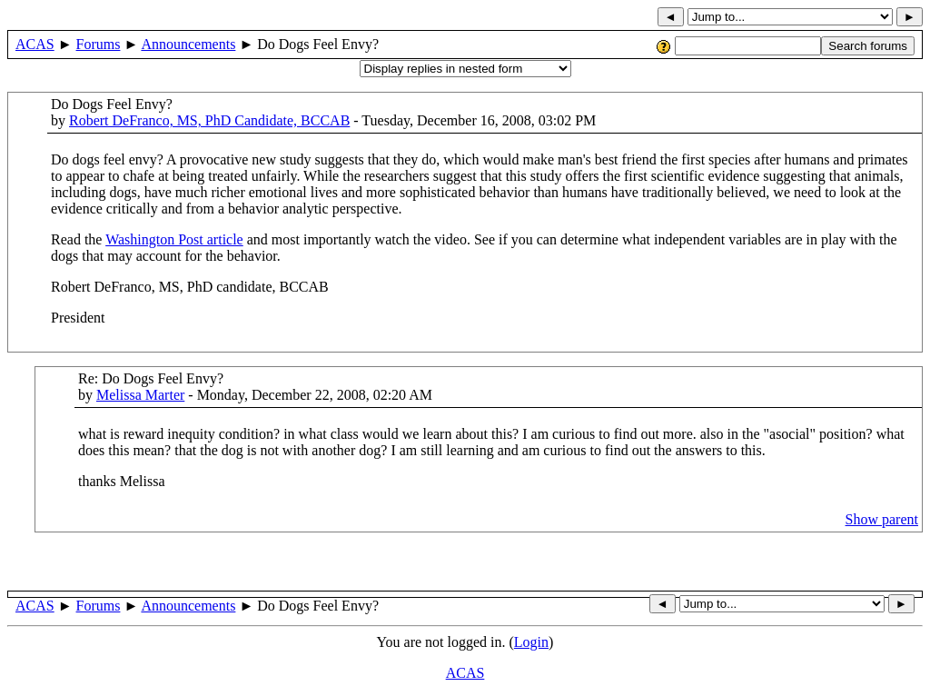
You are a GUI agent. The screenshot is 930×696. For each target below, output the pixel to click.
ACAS (34, 44)
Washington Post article (174, 239)
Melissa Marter (140, 395)
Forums (98, 44)
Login (531, 642)
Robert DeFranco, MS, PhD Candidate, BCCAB (209, 120)
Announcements (188, 44)
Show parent (882, 519)
